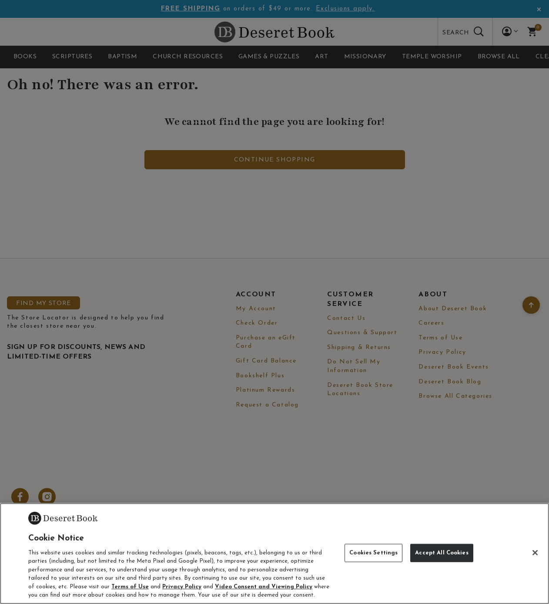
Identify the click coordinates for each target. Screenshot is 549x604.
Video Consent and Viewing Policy (263, 587)
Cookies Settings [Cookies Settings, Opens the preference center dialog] (373, 553)
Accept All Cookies (441, 553)
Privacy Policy (181, 587)
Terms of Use (130, 587)
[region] (274, 553)
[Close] (535, 552)
